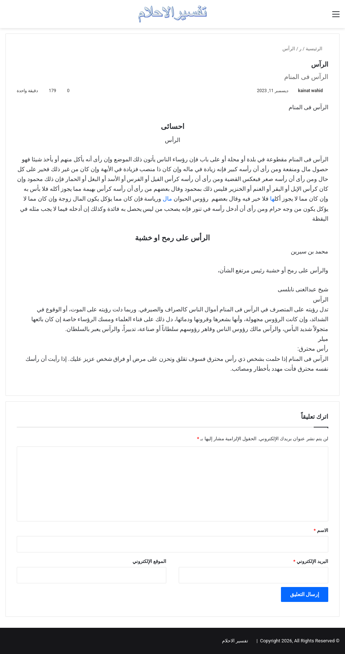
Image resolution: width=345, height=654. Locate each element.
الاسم (321, 530)
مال (168, 198)
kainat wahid (310, 90)
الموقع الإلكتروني (149, 561)
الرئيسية (317, 48)
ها (272, 198)
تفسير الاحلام (235, 640)
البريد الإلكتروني (310, 561)
